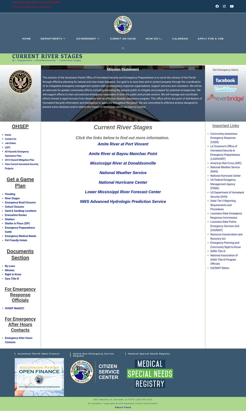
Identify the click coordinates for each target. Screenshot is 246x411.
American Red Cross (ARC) (226, 163)
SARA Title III (218, 251)
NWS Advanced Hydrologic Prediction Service (123, 201)
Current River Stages (70, 60)
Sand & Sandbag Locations (20, 211)
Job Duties (10, 143)
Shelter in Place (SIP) (17, 223)
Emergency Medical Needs (20, 236)
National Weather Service (123, 173)
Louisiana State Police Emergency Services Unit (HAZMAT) (224, 226)
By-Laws (10, 266)
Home (8, 135)
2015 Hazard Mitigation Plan (19, 160)
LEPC (7, 147)
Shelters (10, 219)
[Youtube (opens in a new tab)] (231, 6)
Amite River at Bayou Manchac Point (123, 154)
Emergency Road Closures (20, 202)
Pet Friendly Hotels (16, 240)
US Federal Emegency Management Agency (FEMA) (223, 184)
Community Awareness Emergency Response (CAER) (223, 138)
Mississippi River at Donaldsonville (123, 163)
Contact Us (10, 139)
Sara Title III (12, 278)
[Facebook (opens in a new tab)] (218, 6)
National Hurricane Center (123, 182)
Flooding (10, 194)
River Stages (12, 198)
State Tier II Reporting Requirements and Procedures (223, 205)
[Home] (13, 60)
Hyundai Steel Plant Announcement (36, 2)
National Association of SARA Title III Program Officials (224, 259)
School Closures (14, 206)
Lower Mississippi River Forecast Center (123, 192)
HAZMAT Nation (219, 268)
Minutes (9, 270)
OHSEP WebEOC (14, 308)
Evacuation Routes (16, 215)
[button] (202, 138)
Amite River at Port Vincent (123, 144)
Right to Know (13, 274)
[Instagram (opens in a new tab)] (225, 6)
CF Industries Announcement (31, 7)
